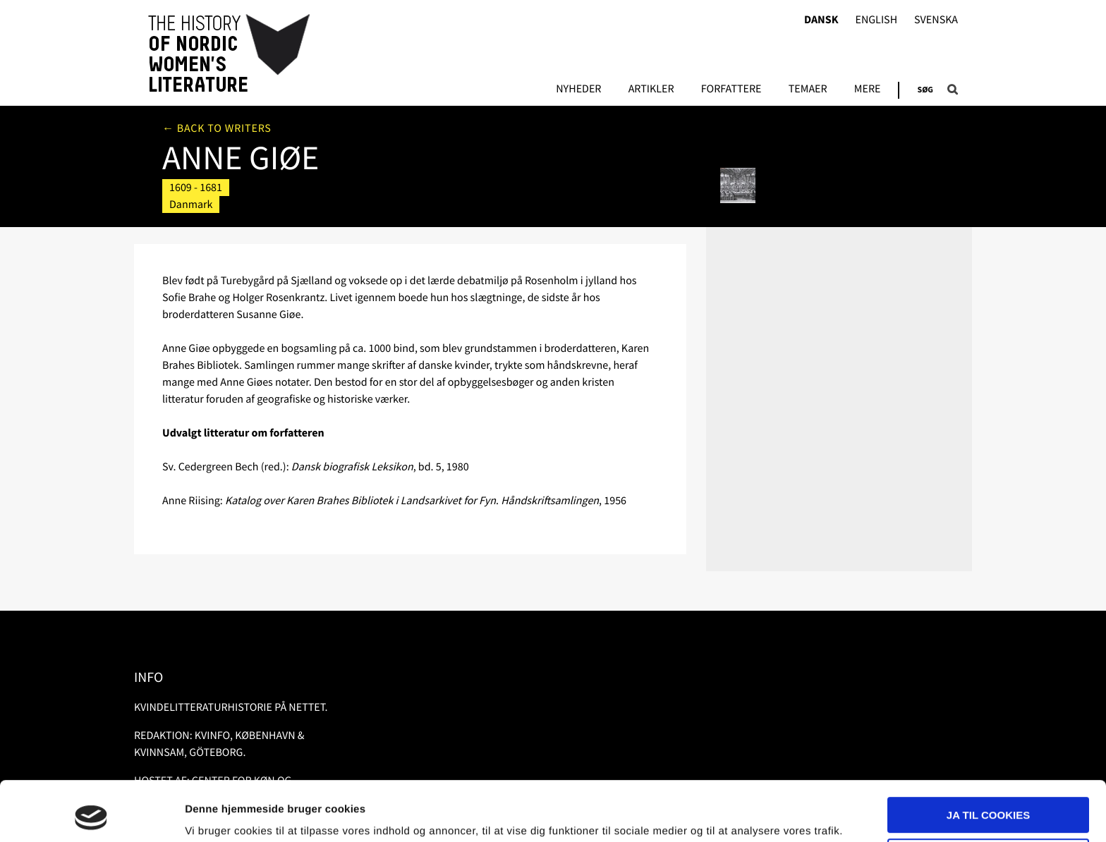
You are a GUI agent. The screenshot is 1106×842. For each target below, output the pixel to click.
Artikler (651, 89)
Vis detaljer (213, 814)
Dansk (821, 20)
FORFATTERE (731, 89)
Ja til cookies (988, 759)
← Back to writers (217, 128)
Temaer (808, 89)
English (876, 20)
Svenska (936, 20)
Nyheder (578, 89)
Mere (867, 89)
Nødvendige (988, 800)
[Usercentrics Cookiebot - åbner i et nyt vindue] (91, 814)
